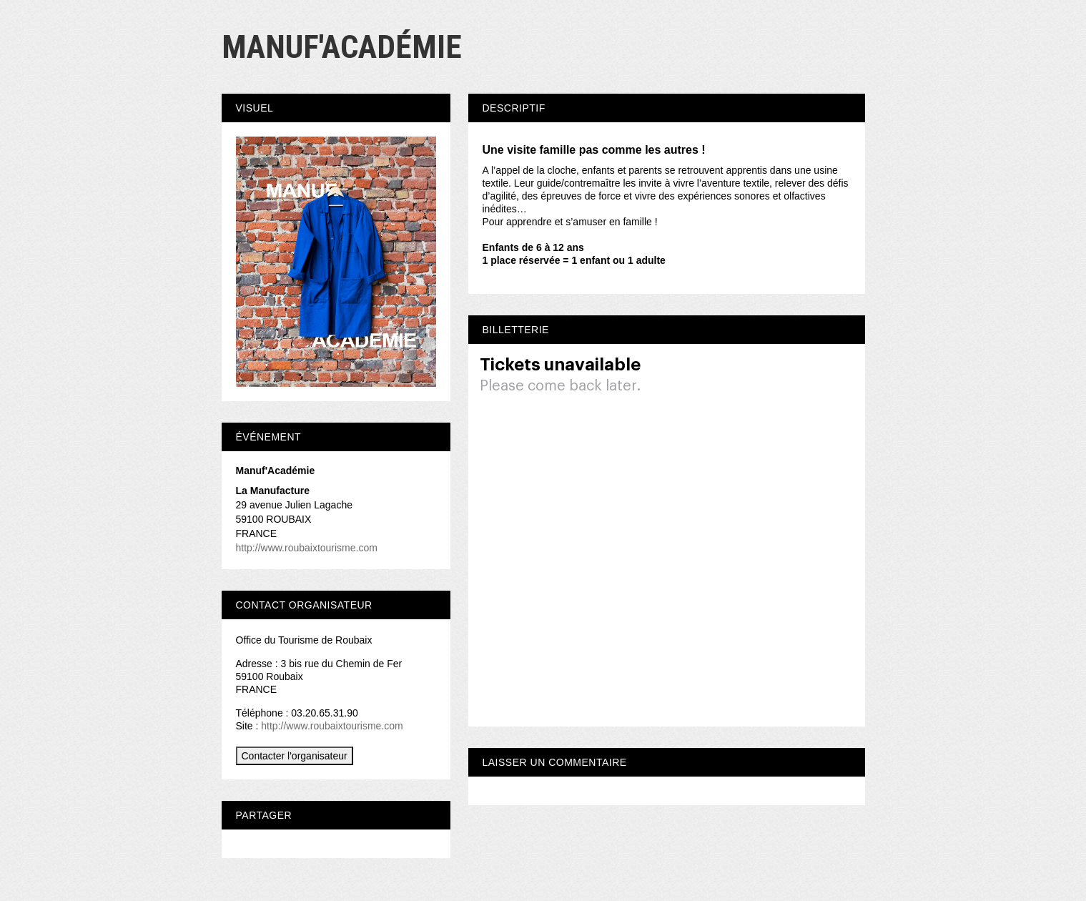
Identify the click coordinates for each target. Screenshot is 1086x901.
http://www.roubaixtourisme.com (306, 547)
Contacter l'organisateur (294, 756)
